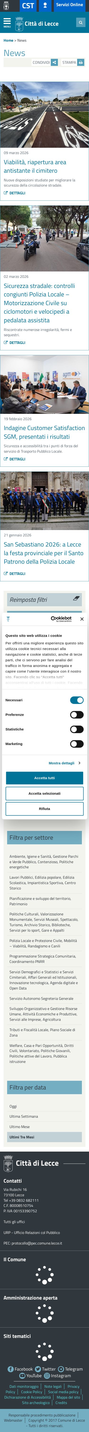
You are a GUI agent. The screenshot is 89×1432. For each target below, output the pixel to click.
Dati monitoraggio (23, 1386)
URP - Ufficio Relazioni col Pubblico (32, 1232)
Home (8, 40)
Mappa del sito (68, 1397)
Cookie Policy (31, 1392)
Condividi (45, 62)
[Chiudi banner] (82, 619)
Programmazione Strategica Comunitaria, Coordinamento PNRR (42, 958)
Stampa (73, 62)
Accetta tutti (44, 778)
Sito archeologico (36, 1402)
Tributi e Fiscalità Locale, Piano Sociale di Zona (42, 1032)
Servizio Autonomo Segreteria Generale (41, 998)
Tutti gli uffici (14, 1222)
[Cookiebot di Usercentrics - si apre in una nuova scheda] (53, 619)
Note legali (53, 1386)
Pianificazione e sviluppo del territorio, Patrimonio (40, 901)
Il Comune (15, 1259)
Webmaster (13, 1420)
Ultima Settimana (23, 1116)
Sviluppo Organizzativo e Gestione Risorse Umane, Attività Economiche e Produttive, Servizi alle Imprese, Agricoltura (43, 1014)
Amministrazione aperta (30, 1298)
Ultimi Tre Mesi (21, 1137)
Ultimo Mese (19, 1126)
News (21, 40)
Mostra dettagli (61, 763)
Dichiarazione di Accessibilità (27, 1397)
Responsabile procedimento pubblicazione (42, 1415)
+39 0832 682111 (24, 1200)
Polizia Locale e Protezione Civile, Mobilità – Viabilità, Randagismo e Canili (43, 943)
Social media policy (63, 1392)
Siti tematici (17, 1336)
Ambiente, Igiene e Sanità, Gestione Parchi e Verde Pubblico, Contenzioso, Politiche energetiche (43, 862)
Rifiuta (44, 809)
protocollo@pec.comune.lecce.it (37, 1243)
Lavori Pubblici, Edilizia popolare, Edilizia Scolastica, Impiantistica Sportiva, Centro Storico (42, 882)
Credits (61, 1402)
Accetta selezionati (44, 793)
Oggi (13, 1106)
